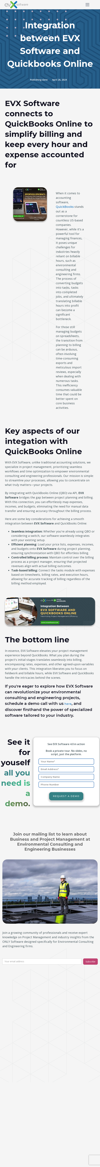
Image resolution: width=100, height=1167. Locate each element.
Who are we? (13, 1142)
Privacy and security (18, 1161)
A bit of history (14, 1148)
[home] (12, 4)
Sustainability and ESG (67, 1108)
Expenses (11, 1085)
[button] (87, 4)
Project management (19, 1104)
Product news (14, 1072)
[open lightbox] (50, 611)
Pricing (57, 1121)
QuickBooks (65, 207)
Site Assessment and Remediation (67, 1080)
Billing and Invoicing (18, 1078)
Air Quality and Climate (68, 1101)
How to (9, 1098)
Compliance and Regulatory (71, 1072)
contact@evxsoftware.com (25, 1025)
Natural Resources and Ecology (73, 1089)
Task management (17, 1117)
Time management (17, 1123)
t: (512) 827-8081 (15, 1016)
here (68, 704)
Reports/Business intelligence (24, 1110)
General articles (15, 1091)
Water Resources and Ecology (72, 1095)
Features (59, 1114)
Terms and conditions (19, 1155)
